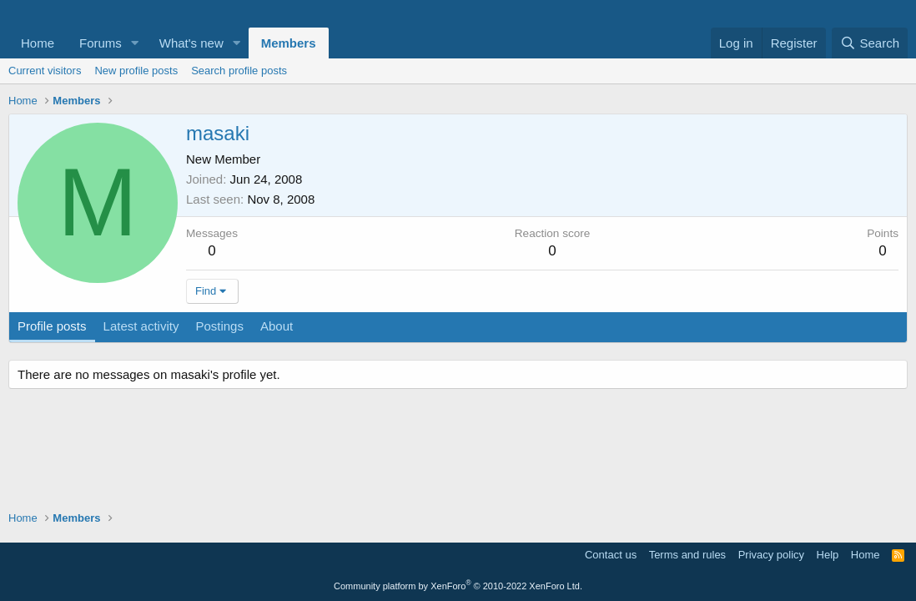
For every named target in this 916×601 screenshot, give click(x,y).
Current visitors (44, 70)
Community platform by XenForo (458, 586)
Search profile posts (239, 70)
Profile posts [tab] (52, 326)
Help (828, 554)
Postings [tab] (219, 326)
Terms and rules (687, 554)
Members (288, 43)
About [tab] (276, 326)
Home (37, 43)
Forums (100, 43)
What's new (191, 43)
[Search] (870, 43)
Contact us (611, 554)
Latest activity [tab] (141, 326)
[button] (135, 43)
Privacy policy (771, 554)
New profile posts (136, 70)
